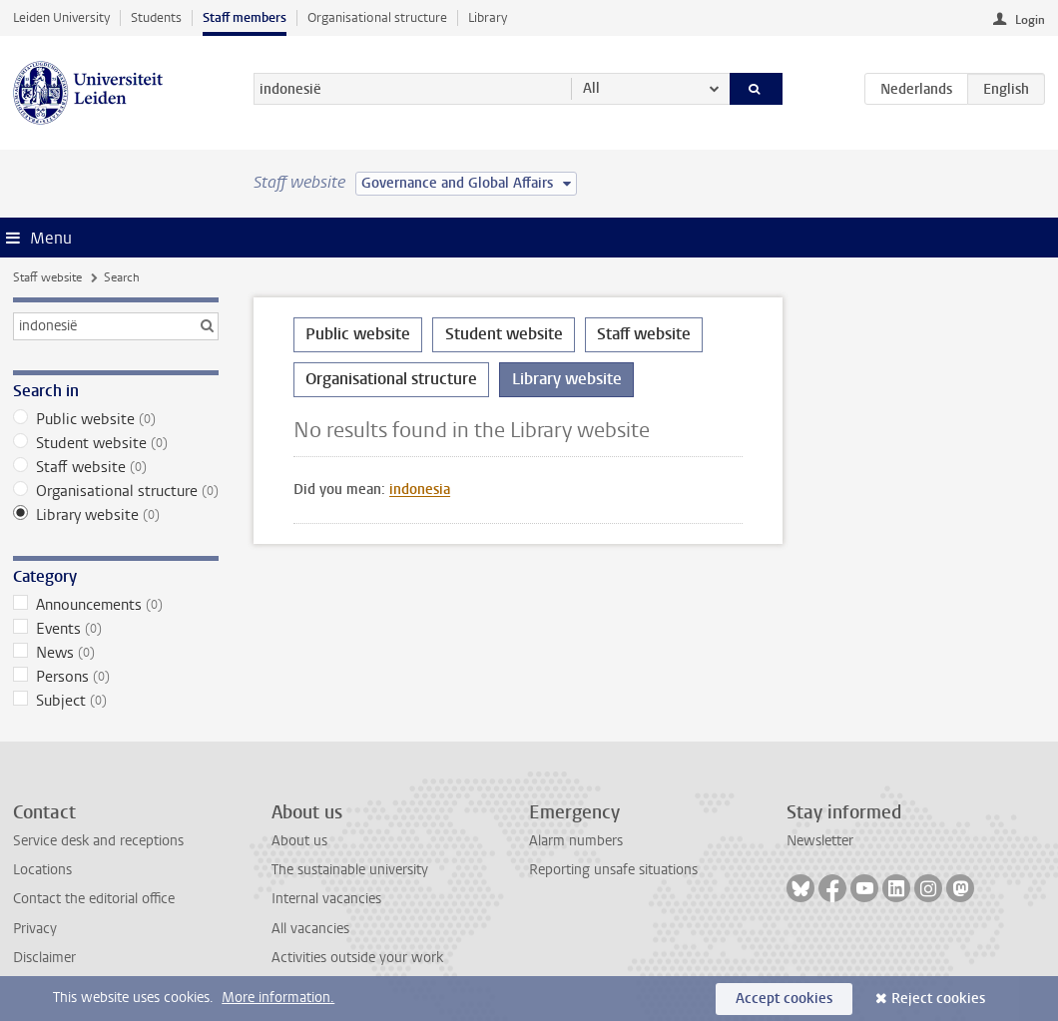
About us (299, 840)
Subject (116, 701)
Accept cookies (784, 998)
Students (156, 17)
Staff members (244, 17)
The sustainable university (349, 869)
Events (116, 629)
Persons (116, 677)
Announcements (116, 605)
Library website (116, 515)
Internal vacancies (326, 898)
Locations (42, 869)
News (116, 653)
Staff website (47, 277)
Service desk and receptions (98, 840)
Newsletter (820, 840)
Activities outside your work (357, 957)
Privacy (35, 928)
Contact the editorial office (94, 898)
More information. (278, 997)
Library (487, 17)
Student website (116, 443)
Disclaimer (44, 957)
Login (1030, 20)
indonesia (419, 489)
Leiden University (61, 17)
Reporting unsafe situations (613, 869)
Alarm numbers (576, 840)
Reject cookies (938, 998)
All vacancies (310, 928)
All (591, 88)
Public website (116, 419)
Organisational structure (377, 17)
